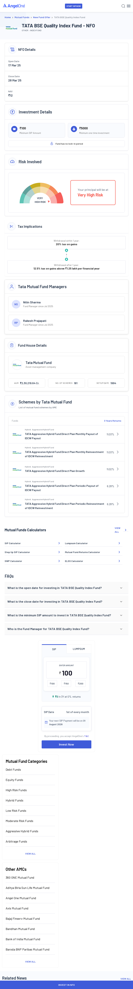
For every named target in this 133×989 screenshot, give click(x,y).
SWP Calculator (13, 561)
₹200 (80, 683)
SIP (54, 649)
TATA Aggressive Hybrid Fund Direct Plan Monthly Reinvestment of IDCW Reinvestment (64, 454)
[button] (66, 588)
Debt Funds (13, 769)
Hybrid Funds (14, 800)
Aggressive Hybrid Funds (22, 831)
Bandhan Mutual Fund (20, 929)
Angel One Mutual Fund (21, 898)
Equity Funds (14, 780)
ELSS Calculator (74, 561)
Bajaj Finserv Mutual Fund (23, 918)
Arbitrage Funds (16, 841)
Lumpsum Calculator (76, 543)
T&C (86, 736)
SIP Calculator (13, 543)
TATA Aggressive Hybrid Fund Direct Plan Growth (55, 470)
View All (30, 853)
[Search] (123, 6)
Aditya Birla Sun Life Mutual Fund (28, 888)
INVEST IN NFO (66, 984)
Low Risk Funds (16, 810)
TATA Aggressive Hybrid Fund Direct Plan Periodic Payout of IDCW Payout (62, 488)
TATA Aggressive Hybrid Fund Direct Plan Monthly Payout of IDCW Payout (61, 436)
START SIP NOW (73, 6)
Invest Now (66, 744)
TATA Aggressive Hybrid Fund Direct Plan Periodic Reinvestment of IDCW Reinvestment (64, 506)
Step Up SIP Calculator (17, 552)
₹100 (52, 683)
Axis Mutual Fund (17, 908)
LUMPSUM (79, 648)
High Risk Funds (16, 790)
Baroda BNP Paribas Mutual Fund (28, 949)
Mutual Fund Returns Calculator (82, 552)
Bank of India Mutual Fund (23, 939)
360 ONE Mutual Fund (20, 877)
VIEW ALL (121, 529)
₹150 (66, 683)
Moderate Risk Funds (19, 821)
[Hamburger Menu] (128, 6)
